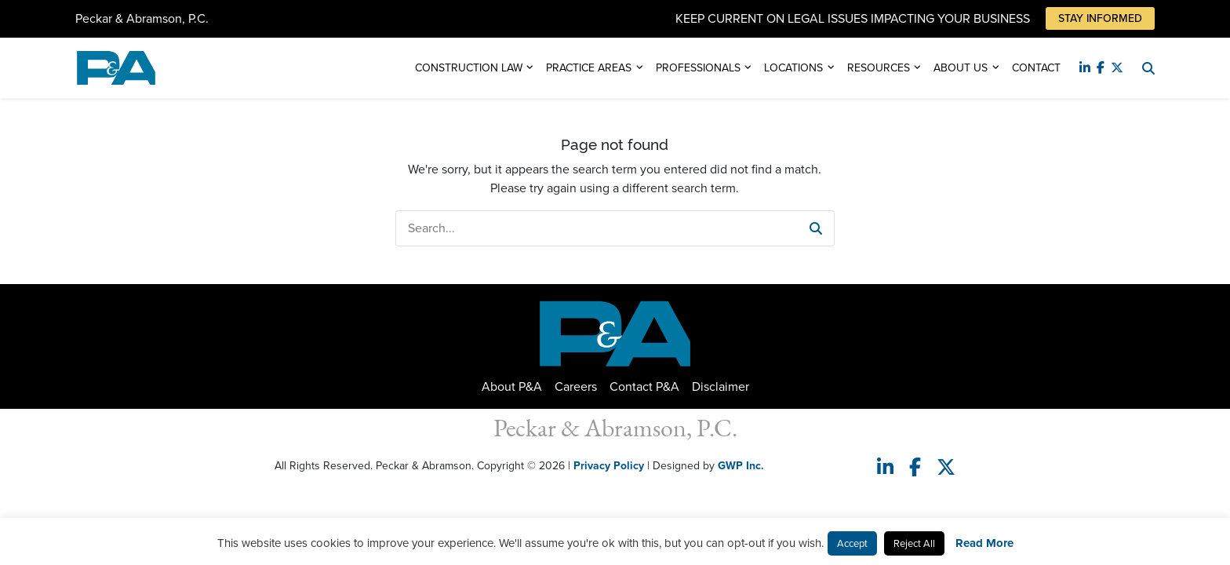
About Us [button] (960, 68)
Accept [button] (852, 543)
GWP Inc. (741, 465)
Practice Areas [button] (588, 68)
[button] (816, 228)
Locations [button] (793, 68)
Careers (576, 386)
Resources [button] (878, 68)
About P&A (512, 386)
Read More (984, 543)
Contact (1036, 68)
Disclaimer (720, 386)
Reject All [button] (914, 543)
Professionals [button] (698, 68)
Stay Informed (1100, 18)
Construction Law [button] (468, 68)
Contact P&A (644, 386)
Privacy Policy (608, 465)
